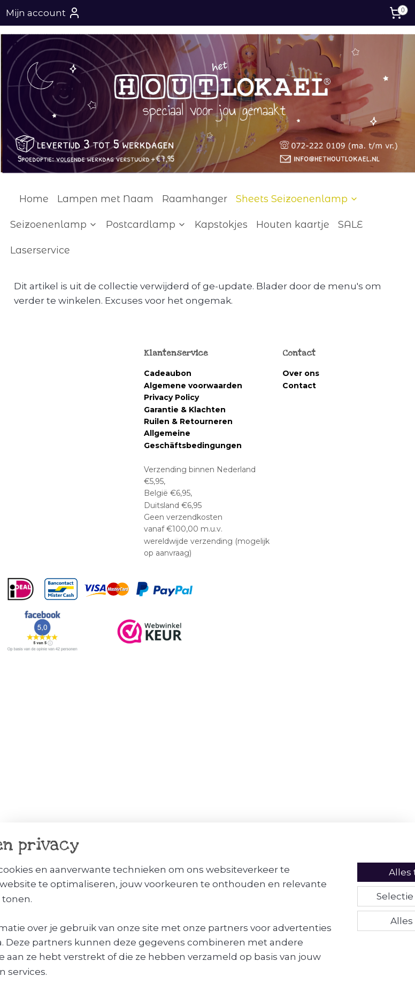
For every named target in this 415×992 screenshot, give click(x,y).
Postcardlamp (146, 224)
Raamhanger (194, 199)
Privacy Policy (171, 397)
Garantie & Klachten (185, 409)
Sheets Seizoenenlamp (297, 199)
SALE (350, 224)
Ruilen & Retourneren (188, 421)
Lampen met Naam (105, 199)
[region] (137, 905)
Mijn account (43, 12)
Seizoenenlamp (53, 224)
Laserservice (40, 250)
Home (34, 199)
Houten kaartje (292, 224)
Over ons (300, 373)
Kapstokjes (221, 224)
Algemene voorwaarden (194, 385)
